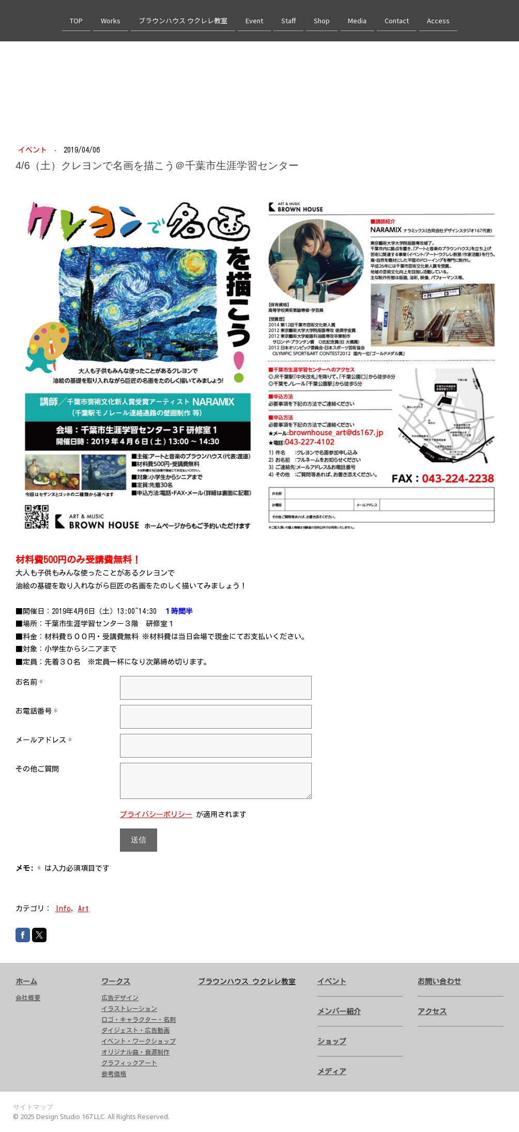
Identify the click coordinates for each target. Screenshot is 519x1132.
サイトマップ (33, 1106)
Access (438, 20)
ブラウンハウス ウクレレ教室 (183, 20)
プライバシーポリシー (156, 814)
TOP (76, 20)
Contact (397, 20)
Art (83, 908)
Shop (322, 20)
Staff (288, 20)
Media (357, 20)
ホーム (26, 981)
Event (254, 20)
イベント (34, 150)
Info (63, 908)
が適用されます (183, 814)
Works (110, 20)
